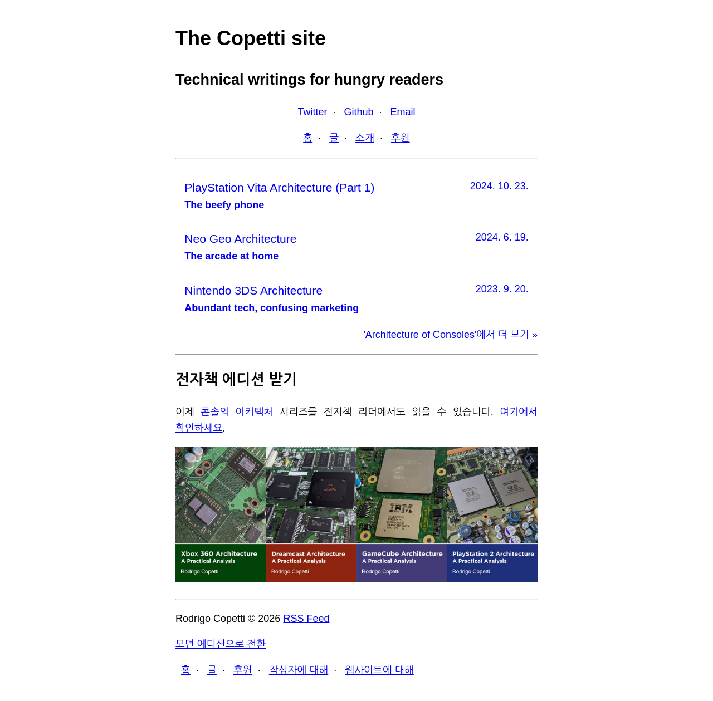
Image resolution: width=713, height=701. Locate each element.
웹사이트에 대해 (379, 670)
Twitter (312, 111)
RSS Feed (306, 618)
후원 (400, 138)
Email (403, 111)
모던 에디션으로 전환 (220, 644)
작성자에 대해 (299, 670)
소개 (364, 138)
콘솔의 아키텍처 (237, 412)
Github (358, 111)
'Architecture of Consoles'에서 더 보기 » (450, 334)
